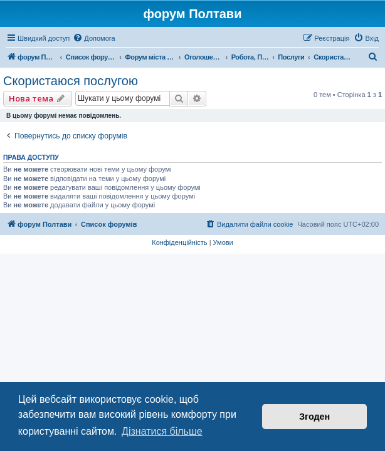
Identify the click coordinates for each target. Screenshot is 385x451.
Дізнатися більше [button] (162, 431)
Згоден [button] (314, 417)
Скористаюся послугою (70, 81)
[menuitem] (94, 38)
